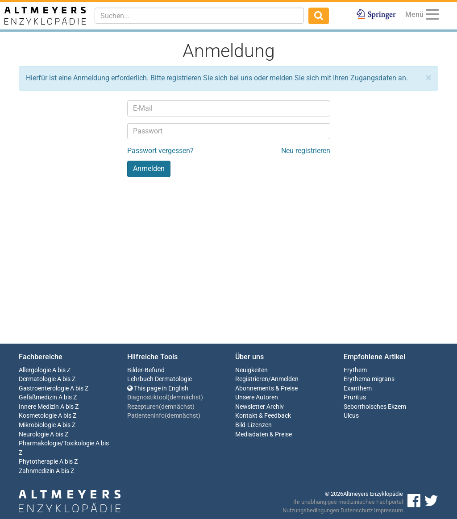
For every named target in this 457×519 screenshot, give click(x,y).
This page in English (157, 388)
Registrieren (251, 379)
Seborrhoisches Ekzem (375, 407)
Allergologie (35, 370)
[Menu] (432, 16)
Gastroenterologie (44, 388)
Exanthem (358, 388)
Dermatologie (37, 379)
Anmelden (285, 379)
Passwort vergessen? (160, 150)
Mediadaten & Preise (263, 434)
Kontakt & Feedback (263, 415)
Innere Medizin (39, 407)
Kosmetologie (38, 415)
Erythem (355, 370)
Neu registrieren (305, 150)
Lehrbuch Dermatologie (159, 379)
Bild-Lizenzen (253, 425)
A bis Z (61, 370)
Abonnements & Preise (266, 388)
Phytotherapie (38, 461)
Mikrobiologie (37, 425)
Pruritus (355, 397)
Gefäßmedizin (38, 397)
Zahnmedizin (36, 471)
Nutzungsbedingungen (311, 510)
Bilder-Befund (146, 370)
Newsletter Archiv (259, 407)
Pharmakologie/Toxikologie (56, 443)
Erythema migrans (369, 379)
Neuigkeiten (251, 370)
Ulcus (351, 415)
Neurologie (34, 434)
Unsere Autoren (256, 397)
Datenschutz (357, 510)
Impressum (388, 510)
